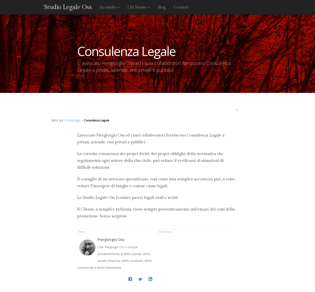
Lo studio (110, 7)
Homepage (72, 120)
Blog (162, 7)
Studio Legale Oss (68, 7)
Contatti (181, 7)
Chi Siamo (139, 7)
